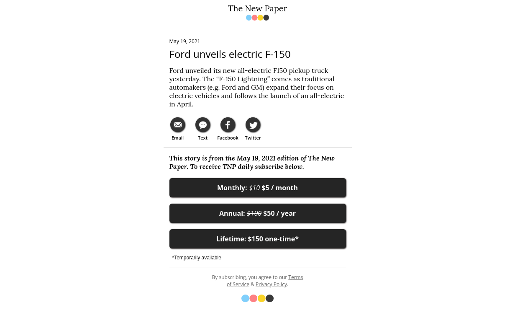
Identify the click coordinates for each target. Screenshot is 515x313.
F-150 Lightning (243, 79)
